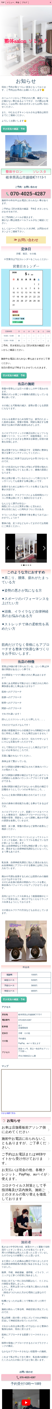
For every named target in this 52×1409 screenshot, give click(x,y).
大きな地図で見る (8, 1113)
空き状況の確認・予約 (14, 129)
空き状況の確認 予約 (14, 375)
